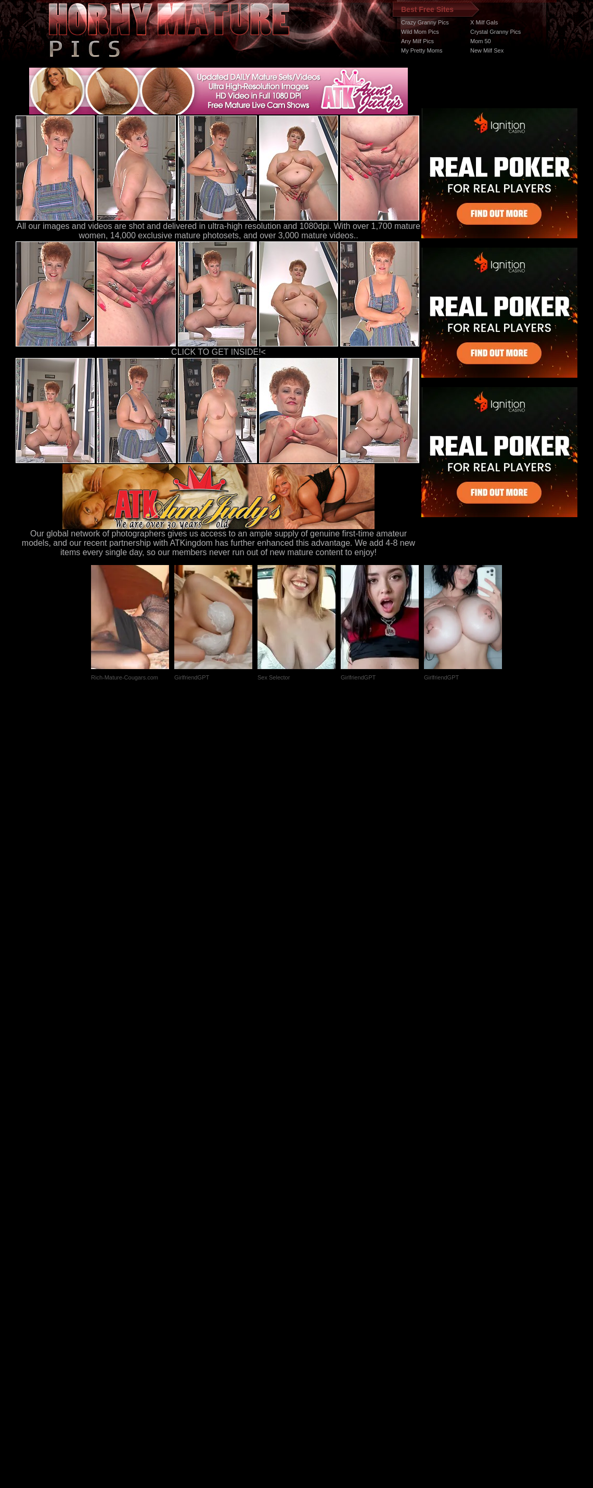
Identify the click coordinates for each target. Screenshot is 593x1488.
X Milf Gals (484, 22)
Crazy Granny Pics (425, 22)
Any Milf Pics (417, 41)
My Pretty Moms (421, 50)
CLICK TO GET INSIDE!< (218, 352)
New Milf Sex (487, 50)
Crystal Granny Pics (495, 32)
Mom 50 (480, 41)
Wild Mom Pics (420, 32)
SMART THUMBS (315, 1291)
